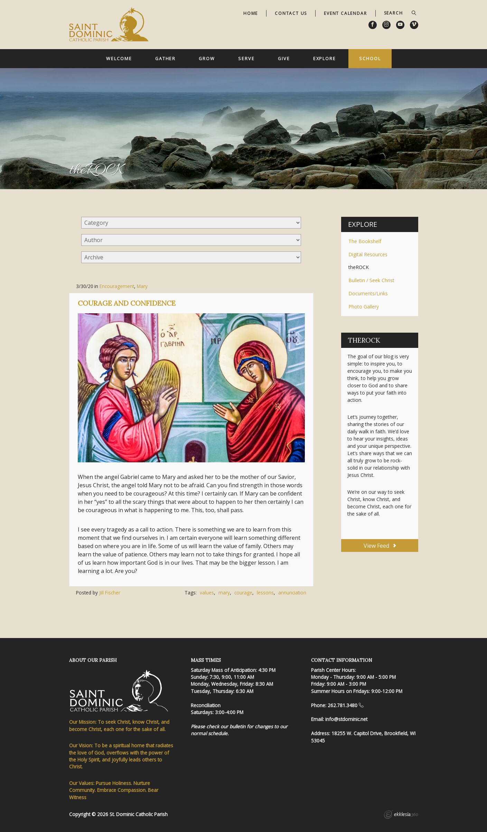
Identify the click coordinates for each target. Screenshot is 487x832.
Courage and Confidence (127, 303)
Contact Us (291, 13)
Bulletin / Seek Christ (371, 280)
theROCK (358, 267)
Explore (324, 58)
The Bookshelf (364, 241)
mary (224, 592)
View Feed (380, 545)
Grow (207, 58)
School (370, 58)
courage (243, 592)
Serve (246, 58)
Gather (165, 58)
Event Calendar (345, 13)
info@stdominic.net (346, 719)
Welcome (119, 58)
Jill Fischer (109, 592)
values (207, 592)
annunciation (292, 592)
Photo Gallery (363, 306)
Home (250, 13)
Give (284, 58)
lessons (265, 592)
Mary (142, 286)
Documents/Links (368, 293)
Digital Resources (367, 254)
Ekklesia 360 (401, 815)
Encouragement (117, 286)
